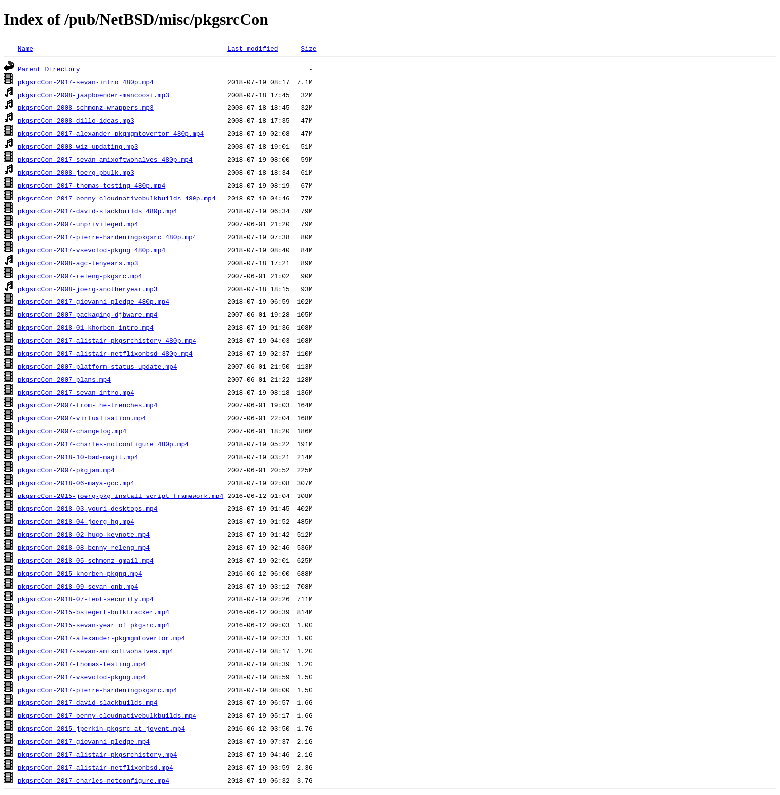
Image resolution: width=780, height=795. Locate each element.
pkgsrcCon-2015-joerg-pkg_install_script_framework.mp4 (120, 495)
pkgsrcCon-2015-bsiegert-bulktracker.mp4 (93, 611)
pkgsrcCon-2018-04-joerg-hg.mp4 (76, 521)
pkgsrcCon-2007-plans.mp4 (64, 379)
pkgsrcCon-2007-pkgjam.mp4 (66, 469)
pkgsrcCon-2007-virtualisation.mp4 (82, 417)
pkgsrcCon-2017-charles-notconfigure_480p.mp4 (103, 443)
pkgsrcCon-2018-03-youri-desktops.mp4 (88, 508)
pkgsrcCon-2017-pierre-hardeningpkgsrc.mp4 (97, 689)
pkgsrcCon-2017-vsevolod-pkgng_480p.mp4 (91, 249)
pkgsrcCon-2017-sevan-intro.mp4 (76, 392)
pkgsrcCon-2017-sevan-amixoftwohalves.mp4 (95, 650)
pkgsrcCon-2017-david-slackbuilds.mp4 (88, 702)
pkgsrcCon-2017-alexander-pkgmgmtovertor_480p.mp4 (111, 133)
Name (25, 48)
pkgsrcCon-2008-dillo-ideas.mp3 (76, 120)
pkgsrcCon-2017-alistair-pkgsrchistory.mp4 (97, 754)
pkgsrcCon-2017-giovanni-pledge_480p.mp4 (93, 301)
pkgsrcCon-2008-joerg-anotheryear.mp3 (88, 288)
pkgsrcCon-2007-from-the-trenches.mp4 (88, 404)
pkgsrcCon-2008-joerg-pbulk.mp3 (76, 172)
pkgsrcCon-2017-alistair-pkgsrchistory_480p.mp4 (107, 340)
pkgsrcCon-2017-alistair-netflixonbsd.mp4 (95, 767)
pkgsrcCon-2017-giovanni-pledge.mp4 (84, 741)
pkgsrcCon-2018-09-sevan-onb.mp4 (78, 586)
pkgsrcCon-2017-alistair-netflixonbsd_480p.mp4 (105, 353)
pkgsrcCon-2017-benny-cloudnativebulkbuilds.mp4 (107, 715)
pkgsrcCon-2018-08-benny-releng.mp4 (84, 547)
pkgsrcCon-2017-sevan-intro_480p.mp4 (86, 81)
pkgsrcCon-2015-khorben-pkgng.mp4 (80, 573)
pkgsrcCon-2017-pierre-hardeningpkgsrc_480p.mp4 (107, 236)
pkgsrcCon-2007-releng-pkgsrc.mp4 (80, 275)
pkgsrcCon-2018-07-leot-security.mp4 (86, 599)
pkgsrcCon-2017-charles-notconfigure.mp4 (93, 780)
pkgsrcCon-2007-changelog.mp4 (72, 430)
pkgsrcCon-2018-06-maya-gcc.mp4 (76, 482)
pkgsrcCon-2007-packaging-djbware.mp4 (88, 314)
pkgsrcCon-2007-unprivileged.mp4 (78, 223)
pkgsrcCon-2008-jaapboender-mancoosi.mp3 (93, 94)
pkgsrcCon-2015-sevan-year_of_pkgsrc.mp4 (93, 624)
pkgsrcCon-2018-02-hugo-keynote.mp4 (84, 534)
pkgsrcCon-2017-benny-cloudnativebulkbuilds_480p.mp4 (117, 198)
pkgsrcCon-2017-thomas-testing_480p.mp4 (91, 185)
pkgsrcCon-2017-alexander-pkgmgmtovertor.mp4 (101, 637)
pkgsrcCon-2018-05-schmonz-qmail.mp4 (86, 560)
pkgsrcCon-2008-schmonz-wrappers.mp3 (86, 107)
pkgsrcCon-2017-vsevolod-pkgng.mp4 (82, 676)
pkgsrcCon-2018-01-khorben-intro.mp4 (86, 327)
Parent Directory (49, 68)
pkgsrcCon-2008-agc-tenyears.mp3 (78, 262)
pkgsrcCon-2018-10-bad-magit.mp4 (78, 456)
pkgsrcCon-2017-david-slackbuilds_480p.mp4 (97, 210)
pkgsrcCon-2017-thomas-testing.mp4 (82, 663)
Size (308, 48)
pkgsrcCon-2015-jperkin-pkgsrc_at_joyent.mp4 (101, 728)
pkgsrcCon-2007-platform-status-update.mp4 (97, 366)
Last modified (252, 48)
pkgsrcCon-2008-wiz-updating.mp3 (78, 146)
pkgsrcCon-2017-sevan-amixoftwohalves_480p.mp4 (105, 159)
